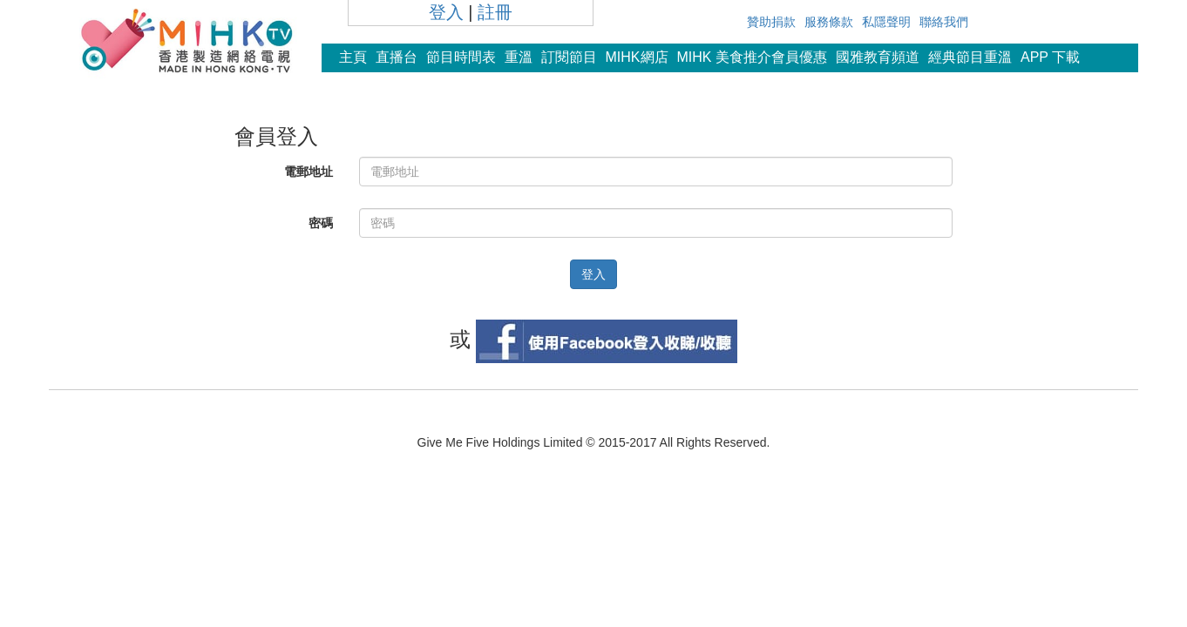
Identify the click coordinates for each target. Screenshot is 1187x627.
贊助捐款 (771, 22)
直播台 (396, 57)
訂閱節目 (569, 57)
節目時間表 (461, 57)
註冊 (495, 12)
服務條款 (828, 22)
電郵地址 (308, 172)
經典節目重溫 (970, 57)
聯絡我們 (943, 22)
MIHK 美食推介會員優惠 (752, 57)
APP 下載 (1050, 57)
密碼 (321, 223)
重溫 (518, 57)
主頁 (353, 57)
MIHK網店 (637, 57)
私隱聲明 (886, 22)
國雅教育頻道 (877, 57)
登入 (446, 12)
